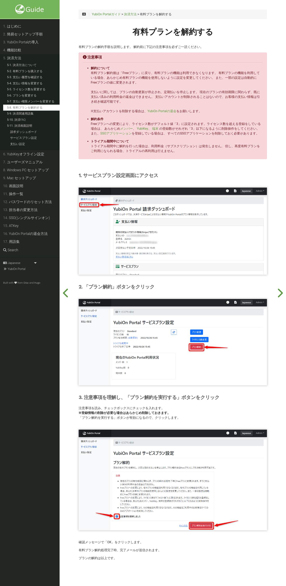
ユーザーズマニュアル (23, 162)
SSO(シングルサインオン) (26, 218)
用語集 (11, 242)
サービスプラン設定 (23, 138)
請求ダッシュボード (23, 132)
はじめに (12, 26)
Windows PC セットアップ (26, 170)
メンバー (126, 128)
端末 (155, 128)
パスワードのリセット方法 (27, 202)
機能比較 (12, 50)
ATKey (10, 226)
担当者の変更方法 (20, 210)
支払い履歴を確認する (25, 77)
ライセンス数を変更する (26, 89)
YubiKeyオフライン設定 (23, 154)
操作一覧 (13, 194)
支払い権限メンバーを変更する (30, 101)
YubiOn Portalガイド (106, 14)
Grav (26, 282)
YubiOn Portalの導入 (21, 42)
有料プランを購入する (25, 71)
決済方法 (12, 58)
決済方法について (22, 65)
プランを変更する (22, 95)
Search (10, 250)
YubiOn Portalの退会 (161, 111)
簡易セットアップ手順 (23, 34)
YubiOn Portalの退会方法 (25, 234)
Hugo (37, 282)
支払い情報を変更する (25, 83)
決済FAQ (16, 120)
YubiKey (142, 128)
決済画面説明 (19, 126)
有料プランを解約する (25, 107)
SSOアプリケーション (116, 133)
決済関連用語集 (20, 113)
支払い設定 (17, 144)
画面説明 (13, 186)
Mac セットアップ (19, 178)
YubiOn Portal (14, 269)
